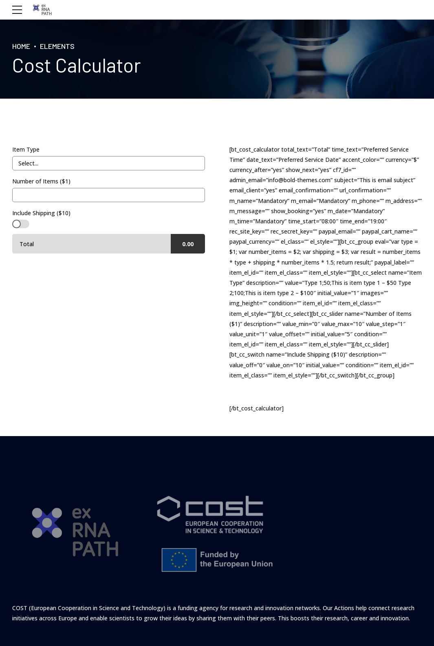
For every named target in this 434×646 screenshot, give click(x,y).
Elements (57, 46)
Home (21, 46)
